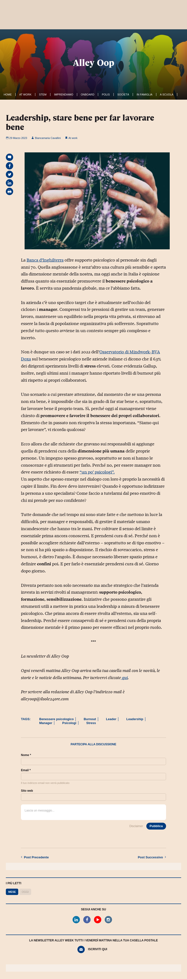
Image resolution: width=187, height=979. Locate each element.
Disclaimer (136, 826)
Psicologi (69, 723)
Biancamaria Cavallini (46, 138)
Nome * (26, 755)
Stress (91, 723)
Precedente (35, 857)
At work (25, 94)
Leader (111, 719)
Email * (26, 770)
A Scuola (166, 94)
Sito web (27, 790)
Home (8, 94)
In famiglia (144, 94)
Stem (43, 94)
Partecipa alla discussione (93, 744)
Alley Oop (93, 62)
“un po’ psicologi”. (97, 472)
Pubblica (156, 826)
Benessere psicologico (56, 719)
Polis (106, 94)
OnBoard (87, 94)
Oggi (25, 891)
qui (124, 677)
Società (123, 94)
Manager (45, 723)
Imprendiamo (63, 94)
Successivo (152, 857)
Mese (12, 891)
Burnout (90, 719)
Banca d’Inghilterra (45, 260)
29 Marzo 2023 (16, 138)
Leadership (134, 719)
